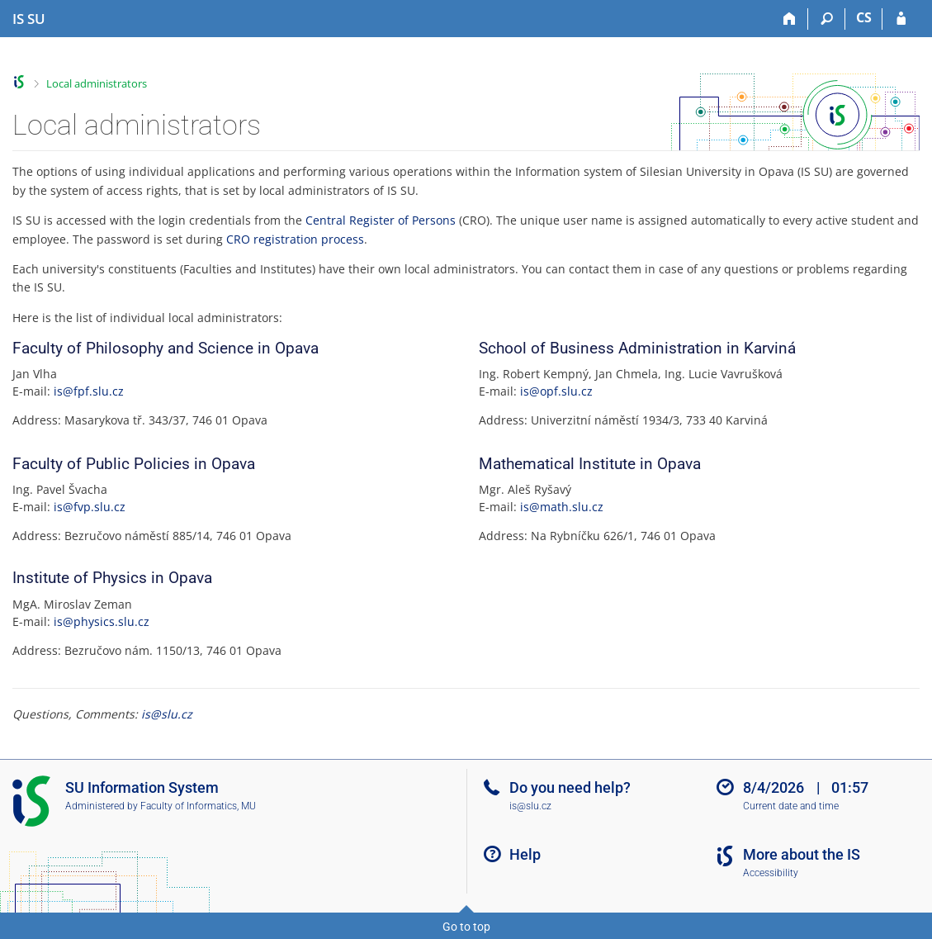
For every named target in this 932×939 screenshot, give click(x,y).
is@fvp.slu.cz (89, 507)
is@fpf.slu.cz (89, 391)
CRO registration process (295, 239)
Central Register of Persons (380, 220)
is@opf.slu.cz (556, 391)
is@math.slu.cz (561, 507)
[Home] (789, 19)
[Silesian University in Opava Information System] (28, 19)
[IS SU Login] (901, 19)
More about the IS (801, 854)
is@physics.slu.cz (101, 621)
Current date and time (791, 806)
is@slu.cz (166, 714)
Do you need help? (570, 787)
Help (525, 854)
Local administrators (96, 83)
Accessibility (770, 873)
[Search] (826, 19)
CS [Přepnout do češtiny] (864, 17)
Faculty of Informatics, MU (198, 806)
